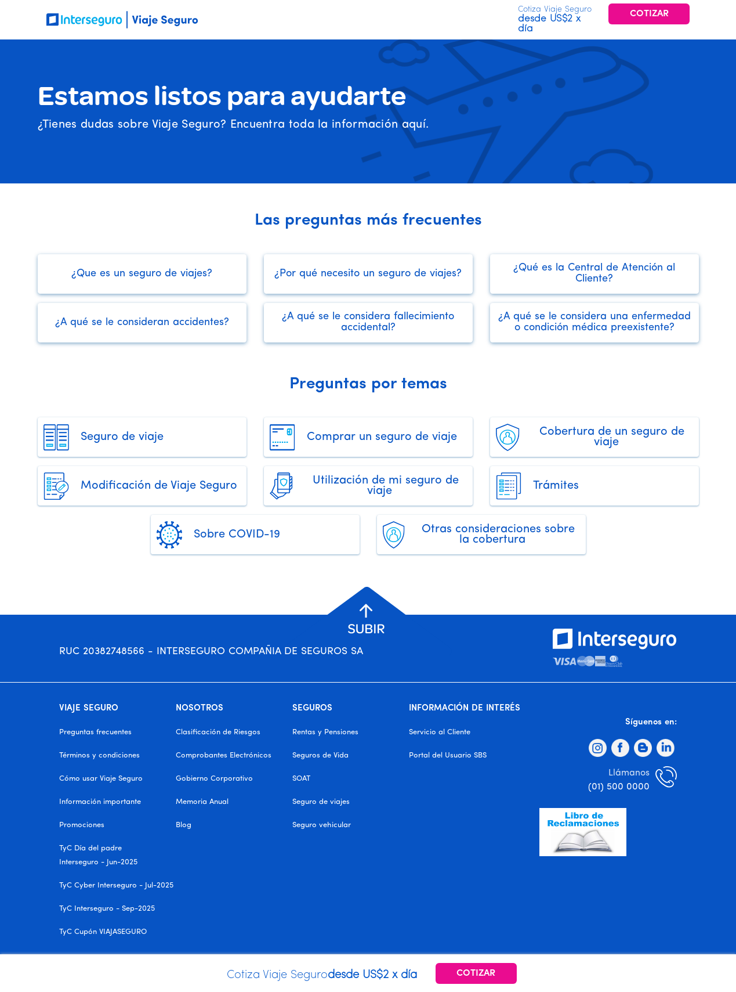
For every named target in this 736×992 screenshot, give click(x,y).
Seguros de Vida (320, 755)
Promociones (81, 825)
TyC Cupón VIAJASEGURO (103, 932)
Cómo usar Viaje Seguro (101, 778)
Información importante (100, 802)
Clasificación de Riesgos (218, 732)
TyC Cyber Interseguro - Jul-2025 (116, 885)
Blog (183, 825)
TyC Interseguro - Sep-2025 (107, 908)
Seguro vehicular (321, 825)
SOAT (301, 778)
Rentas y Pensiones (325, 732)
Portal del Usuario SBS (448, 755)
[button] (366, 620)
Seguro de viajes (321, 802)
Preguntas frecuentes (95, 732)
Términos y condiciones (99, 755)
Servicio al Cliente (439, 732)
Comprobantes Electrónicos (223, 755)
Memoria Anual (202, 802)
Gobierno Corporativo (214, 778)
